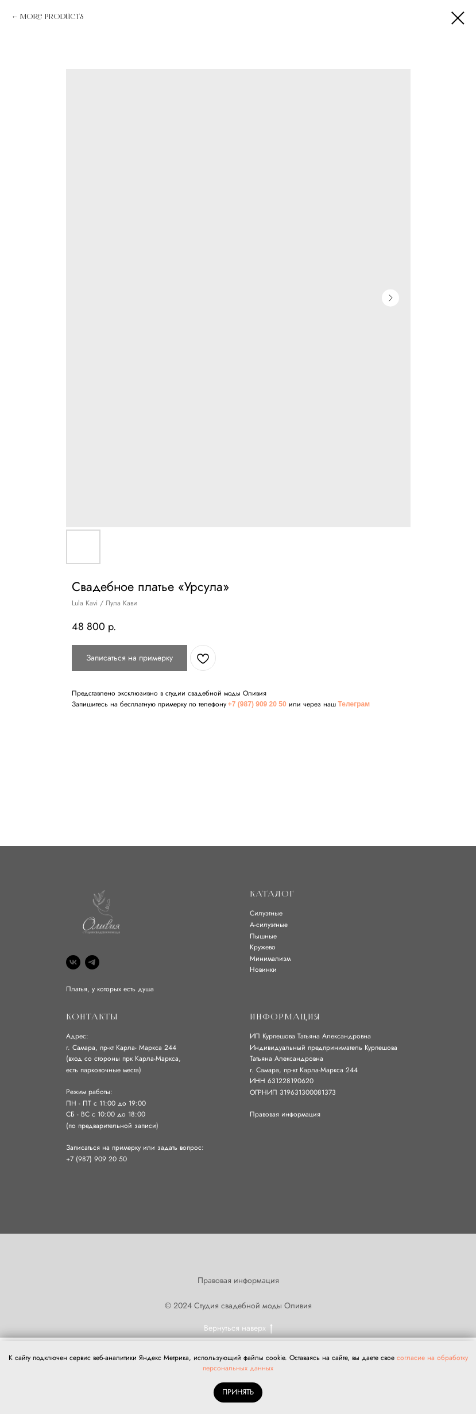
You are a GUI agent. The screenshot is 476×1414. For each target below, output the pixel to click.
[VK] (73, 962)
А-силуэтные (269, 925)
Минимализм (270, 958)
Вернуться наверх (238, 1328)
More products (51, 17)
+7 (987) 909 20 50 (257, 704)
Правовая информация (285, 1114)
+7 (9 (74, 1159)
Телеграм (354, 704)
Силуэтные (266, 913)
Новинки (263, 969)
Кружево (263, 947)
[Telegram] (92, 962)
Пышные (263, 936)
